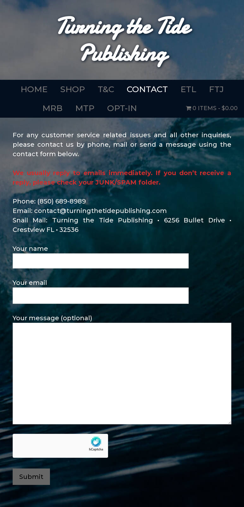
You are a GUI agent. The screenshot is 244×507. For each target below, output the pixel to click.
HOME (34, 89)
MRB (52, 108)
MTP (85, 108)
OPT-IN (122, 108)
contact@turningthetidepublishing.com (100, 211)
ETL (188, 89)
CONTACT (147, 89)
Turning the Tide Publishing (122, 39)
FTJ (216, 89)
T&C (106, 89)
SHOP (72, 89)
